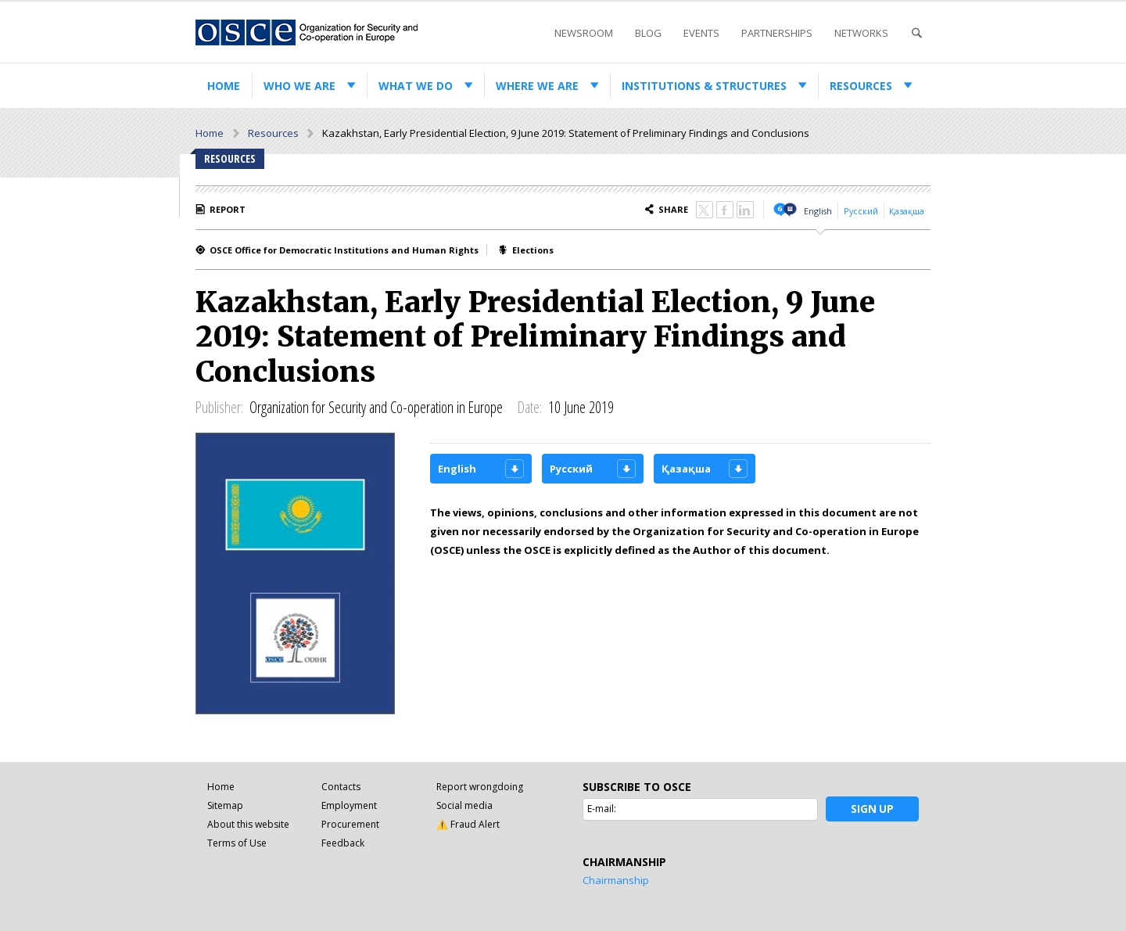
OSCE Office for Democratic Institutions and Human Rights (344, 250)
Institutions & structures (704, 85)
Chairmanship (616, 880)
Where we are (537, 85)
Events (701, 33)
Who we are (299, 85)
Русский (861, 211)
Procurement (350, 824)
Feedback (342, 843)
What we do (415, 85)
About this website (248, 824)
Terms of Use (237, 843)
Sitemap (225, 805)
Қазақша (906, 211)
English (818, 211)
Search (916, 33)
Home (223, 85)
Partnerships (776, 33)
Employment (349, 805)
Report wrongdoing (479, 786)
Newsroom (583, 33)
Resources (861, 85)
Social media (464, 805)
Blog (648, 33)
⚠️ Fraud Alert (468, 824)
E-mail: (601, 808)
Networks (861, 33)
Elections (533, 250)
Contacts (340, 786)
